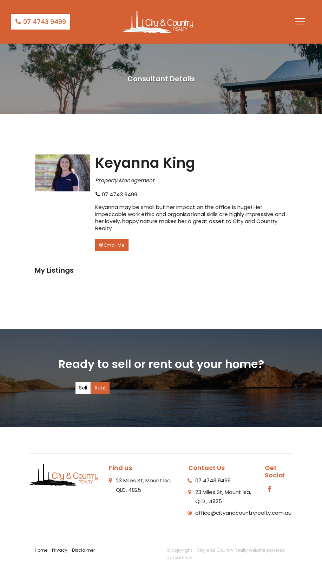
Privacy (59, 550)
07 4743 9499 (40, 21)
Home (41, 550)
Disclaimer (83, 550)
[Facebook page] (269, 490)
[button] (112, 245)
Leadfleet (182, 557)
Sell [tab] (83, 387)
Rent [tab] (100, 387)
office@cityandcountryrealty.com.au (243, 512)
